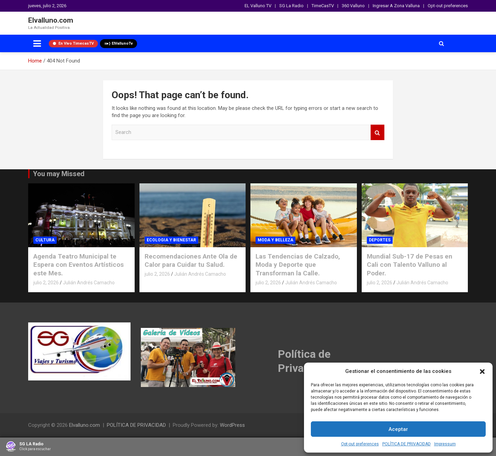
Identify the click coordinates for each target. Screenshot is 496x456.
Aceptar (398, 429)
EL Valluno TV (258, 5)
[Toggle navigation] (37, 44)
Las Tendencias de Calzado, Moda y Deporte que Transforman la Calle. (298, 264)
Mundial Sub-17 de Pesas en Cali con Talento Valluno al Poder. (409, 264)
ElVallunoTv (118, 44)
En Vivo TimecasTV (73, 43)
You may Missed (58, 174)
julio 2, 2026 (46, 282)
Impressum (445, 444)
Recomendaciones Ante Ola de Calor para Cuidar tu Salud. (191, 260)
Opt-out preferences (360, 444)
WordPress (232, 425)
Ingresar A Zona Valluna (396, 5)
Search (377, 132)
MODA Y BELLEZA (275, 240)
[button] (482, 371)
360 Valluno (353, 5)
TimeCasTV (323, 5)
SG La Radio (291, 5)
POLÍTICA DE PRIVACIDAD (406, 444)
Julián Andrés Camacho (89, 282)
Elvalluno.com (50, 20)
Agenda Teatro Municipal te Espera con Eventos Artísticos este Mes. (78, 264)
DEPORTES (380, 240)
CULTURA (45, 240)
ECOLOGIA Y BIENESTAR (171, 240)
